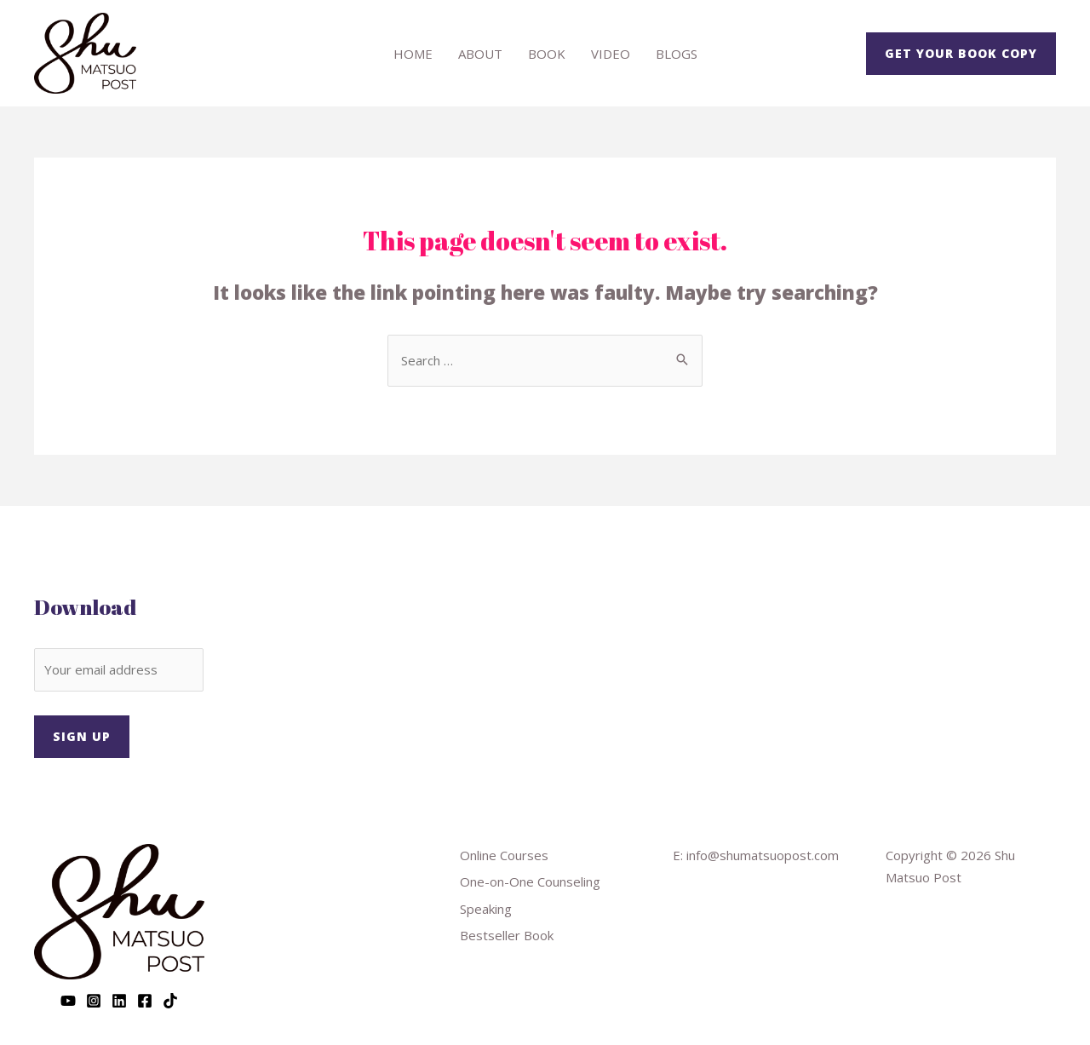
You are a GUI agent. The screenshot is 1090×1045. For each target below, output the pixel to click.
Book (546, 53)
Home (413, 53)
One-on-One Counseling (530, 881)
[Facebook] (144, 1000)
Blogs (676, 53)
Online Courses (504, 855)
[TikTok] (170, 1000)
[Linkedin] (119, 1000)
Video (610, 53)
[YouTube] (68, 1000)
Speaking (486, 908)
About (480, 53)
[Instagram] (93, 1000)
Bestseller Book (507, 935)
